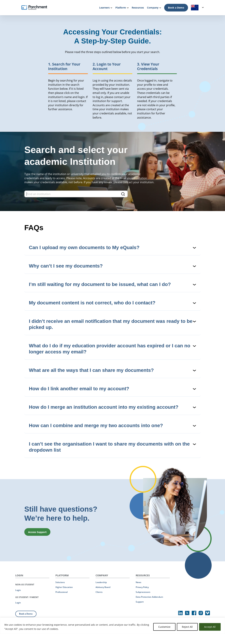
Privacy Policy (142, 587)
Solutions (60, 582)
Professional (61, 592)
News (138, 582)
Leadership (101, 582)
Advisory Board (103, 587)
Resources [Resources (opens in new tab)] (138, 7)
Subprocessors (143, 592)
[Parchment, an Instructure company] (34, 7)
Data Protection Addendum (149, 596)
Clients (99, 592)
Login (18, 590)
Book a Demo (176, 7)
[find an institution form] (76, 194)
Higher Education (64, 587)
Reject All (187, 626)
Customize (164, 626)
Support (140, 601)
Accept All (210, 626)
